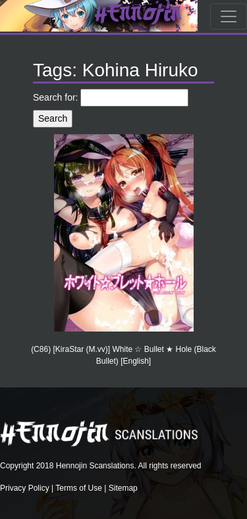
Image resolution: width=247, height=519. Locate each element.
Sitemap (123, 488)
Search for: (55, 97)
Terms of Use (78, 488)
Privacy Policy (24, 488)
